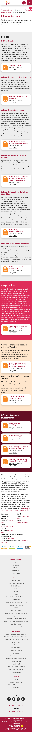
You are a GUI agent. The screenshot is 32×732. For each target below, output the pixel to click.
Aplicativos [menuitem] (16, 645)
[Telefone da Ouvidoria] (16, 711)
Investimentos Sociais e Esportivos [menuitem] (16, 602)
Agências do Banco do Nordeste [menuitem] (16, 634)
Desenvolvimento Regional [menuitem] (16, 583)
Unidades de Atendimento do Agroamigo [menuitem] (16, 640)
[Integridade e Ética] (14, 726)
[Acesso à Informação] (22, 726)
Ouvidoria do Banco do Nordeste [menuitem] (16, 659)
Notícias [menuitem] (16, 679)
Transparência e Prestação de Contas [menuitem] (16, 613)
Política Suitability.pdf (15, 436)
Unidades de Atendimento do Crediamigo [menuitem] (16, 637)
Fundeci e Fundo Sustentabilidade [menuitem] (16, 597)
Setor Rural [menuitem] (16, 568)
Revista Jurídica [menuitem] (16, 611)
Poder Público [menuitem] (16, 573)
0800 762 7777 (11, 539)
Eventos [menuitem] (16, 608)
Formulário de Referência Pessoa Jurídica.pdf (16, 397)
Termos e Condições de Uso (13, 728)
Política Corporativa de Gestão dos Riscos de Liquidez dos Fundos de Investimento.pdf (18, 178)
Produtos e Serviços (7, 10)
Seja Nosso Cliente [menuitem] (16, 650)
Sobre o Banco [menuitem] (16, 578)
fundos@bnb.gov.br (7, 526)
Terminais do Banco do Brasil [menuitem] (16, 667)
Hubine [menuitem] (16, 594)
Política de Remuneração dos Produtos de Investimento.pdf (18, 460)
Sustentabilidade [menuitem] (16, 586)
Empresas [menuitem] (16, 565)
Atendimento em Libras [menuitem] (16, 669)
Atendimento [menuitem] (16, 631)
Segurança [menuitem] (16, 616)
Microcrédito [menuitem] (16, 571)
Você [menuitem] (16, 562)
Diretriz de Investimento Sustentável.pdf (16, 268)
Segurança (23, 728)
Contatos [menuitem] (16, 688)
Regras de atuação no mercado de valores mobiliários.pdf (18, 447)
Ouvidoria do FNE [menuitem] (16, 661)
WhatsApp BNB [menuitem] (16, 672)
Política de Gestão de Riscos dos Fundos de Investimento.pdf (18, 143)
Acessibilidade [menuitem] (16, 664)
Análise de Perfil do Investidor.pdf (15, 424)
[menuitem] (9, 699)
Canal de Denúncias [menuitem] (16, 656)
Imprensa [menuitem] (16, 677)
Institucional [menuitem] (16, 581)
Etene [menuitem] (16, 591)
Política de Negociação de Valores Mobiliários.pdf (17, 231)
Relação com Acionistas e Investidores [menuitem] (16, 621)
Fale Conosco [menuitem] (16, 653)
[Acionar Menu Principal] (2, 2)
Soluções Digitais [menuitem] (16, 648)
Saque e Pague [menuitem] (16, 642)
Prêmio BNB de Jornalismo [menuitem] (16, 685)
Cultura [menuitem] (16, 589)
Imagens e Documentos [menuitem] (16, 682)
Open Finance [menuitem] (16, 600)
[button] (30, 9)
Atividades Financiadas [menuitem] (16, 605)
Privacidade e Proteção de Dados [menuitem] (16, 619)
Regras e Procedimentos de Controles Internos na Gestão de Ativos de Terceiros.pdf (18, 365)
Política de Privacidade (21, 730)
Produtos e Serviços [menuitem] (16, 560)
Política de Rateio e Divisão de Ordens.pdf (18, 97)
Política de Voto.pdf (15, 65)
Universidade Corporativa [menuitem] (16, 627)
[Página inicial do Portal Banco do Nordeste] (7, 2)
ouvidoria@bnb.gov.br (23, 522)
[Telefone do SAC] (16, 705)
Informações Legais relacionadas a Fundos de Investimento (15, 510)
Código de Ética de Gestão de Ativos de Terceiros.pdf (18, 327)
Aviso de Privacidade (10, 730)
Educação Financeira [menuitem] (16, 624)
